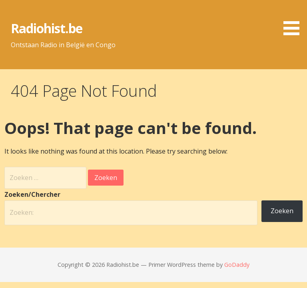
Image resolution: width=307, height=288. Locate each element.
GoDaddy (236, 264)
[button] (294, 19)
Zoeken (282, 210)
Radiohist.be (46, 28)
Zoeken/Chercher (32, 194)
